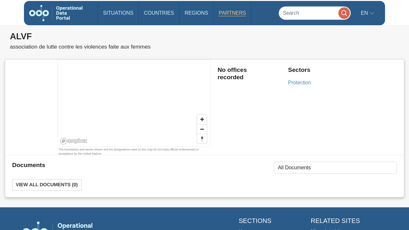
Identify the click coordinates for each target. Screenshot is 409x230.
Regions (196, 13)
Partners (232, 13)
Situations (118, 13)
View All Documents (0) (47, 185)
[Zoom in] (202, 119)
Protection (299, 82)
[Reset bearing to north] (202, 138)
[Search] (315, 12)
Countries (159, 13)
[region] (134, 103)
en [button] (365, 13)
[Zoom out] (202, 129)
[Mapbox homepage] (73, 141)
